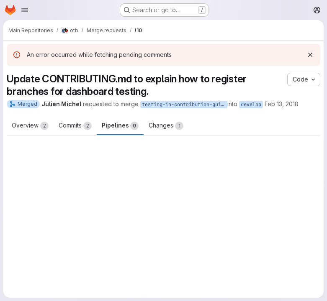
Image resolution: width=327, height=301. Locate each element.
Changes (166, 126)
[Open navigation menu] (24, 10)
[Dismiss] (310, 55)
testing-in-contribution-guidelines (184, 104)
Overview (30, 126)
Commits (75, 126)
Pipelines (120, 126)
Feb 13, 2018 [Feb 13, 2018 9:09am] (282, 103)
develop (251, 104)
